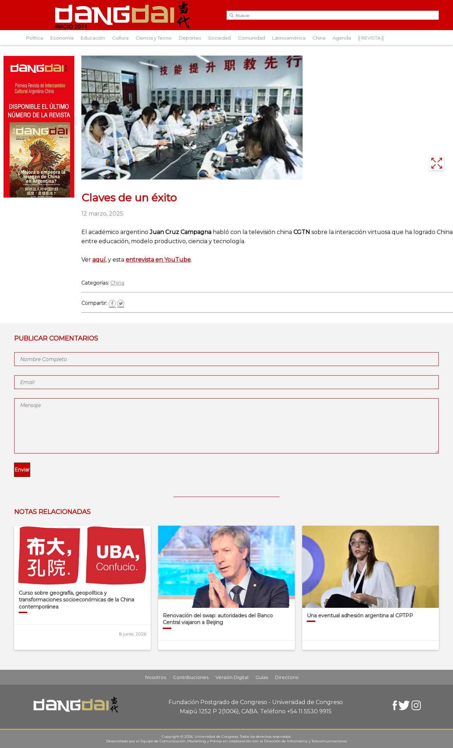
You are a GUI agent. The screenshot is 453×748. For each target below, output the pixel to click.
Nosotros (155, 677)
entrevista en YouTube (158, 259)
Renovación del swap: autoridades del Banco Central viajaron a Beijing (218, 619)
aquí (98, 259)
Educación (93, 38)
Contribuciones (190, 677)
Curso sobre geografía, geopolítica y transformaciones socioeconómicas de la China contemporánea (76, 600)
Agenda (342, 38)
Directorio (287, 677)
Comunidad (251, 38)
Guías (262, 677)
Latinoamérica (288, 38)
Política (34, 38)
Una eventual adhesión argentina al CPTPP (360, 615)
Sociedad (219, 38)
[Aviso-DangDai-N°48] (39, 195)
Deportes (190, 38)
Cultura (120, 38)
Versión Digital (232, 677)
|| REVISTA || (371, 38)
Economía (62, 38)
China (319, 38)
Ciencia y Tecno (154, 38)
